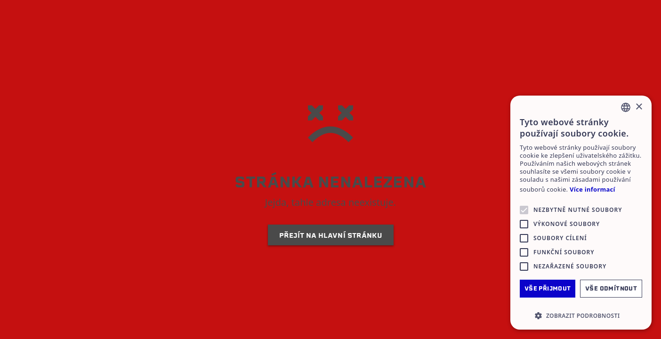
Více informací (592, 190)
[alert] (581, 213)
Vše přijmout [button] (547, 288)
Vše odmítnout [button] (611, 288)
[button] (581, 315)
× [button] (638, 107)
